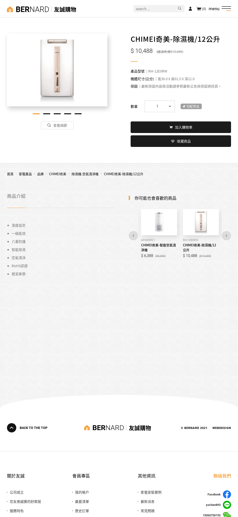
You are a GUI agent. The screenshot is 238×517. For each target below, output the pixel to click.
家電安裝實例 (151, 492)
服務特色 (17, 510)
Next (226, 235)
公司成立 (17, 492)
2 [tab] (46, 113)
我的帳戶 (82, 492)
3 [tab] (57, 113)
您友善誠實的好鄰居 (25, 501)
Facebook (219, 494)
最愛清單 (82, 501)
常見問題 (148, 510)
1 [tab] (36, 113)
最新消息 (148, 501)
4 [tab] (67, 113)
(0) (204, 8)
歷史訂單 (82, 510)
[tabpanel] (57, 70)
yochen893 (218, 505)
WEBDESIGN (221, 427)
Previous (133, 235)
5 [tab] (78, 113)
